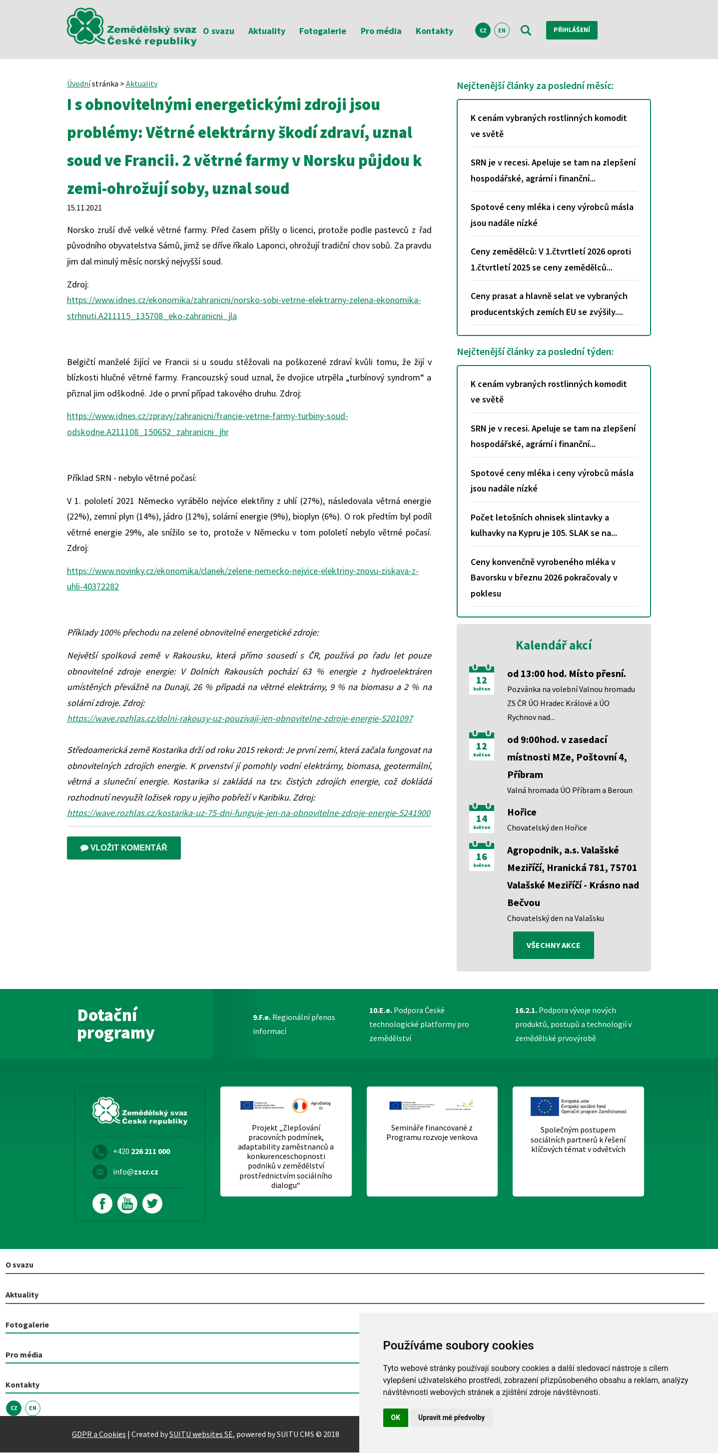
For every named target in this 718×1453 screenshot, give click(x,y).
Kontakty (434, 30)
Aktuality (266, 30)
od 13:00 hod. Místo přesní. (566, 673)
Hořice (522, 812)
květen (481, 689)
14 (481, 818)
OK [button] (396, 1418)
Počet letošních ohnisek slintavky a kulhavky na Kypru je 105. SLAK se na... (544, 525)
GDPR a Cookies (99, 1435)
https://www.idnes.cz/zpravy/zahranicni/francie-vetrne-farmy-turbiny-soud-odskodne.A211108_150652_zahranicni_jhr (207, 424)
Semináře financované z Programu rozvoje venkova (432, 1133)
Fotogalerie (322, 30)
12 (481, 680)
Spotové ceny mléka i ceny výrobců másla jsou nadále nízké (552, 214)
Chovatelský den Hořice (547, 827)
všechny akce (554, 945)
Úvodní (78, 83)
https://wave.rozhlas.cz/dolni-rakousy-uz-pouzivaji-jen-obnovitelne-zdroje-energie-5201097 (240, 718)
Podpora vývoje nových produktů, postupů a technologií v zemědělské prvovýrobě (573, 1025)
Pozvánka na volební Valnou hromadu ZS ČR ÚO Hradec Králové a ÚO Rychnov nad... (571, 703)
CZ (483, 30)
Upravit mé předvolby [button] (451, 1418)
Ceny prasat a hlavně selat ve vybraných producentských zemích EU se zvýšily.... (549, 304)
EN (502, 30)
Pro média (381, 30)
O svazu (218, 30)
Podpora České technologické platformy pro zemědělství (419, 1025)
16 (481, 856)
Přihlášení (576, 30)
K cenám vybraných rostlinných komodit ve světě (549, 126)
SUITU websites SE (201, 1435)
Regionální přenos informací (294, 1024)
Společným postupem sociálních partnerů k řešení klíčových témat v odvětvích (578, 1140)
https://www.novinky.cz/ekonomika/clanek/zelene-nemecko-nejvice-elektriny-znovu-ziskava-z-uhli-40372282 (243, 578)
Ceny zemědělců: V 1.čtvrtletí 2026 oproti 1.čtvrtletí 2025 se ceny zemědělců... (551, 259)
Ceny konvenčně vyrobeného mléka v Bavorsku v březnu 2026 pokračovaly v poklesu (544, 577)
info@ (135, 1172)
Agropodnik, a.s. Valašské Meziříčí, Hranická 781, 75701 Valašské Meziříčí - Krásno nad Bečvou (573, 876)
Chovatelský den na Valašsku (555, 918)
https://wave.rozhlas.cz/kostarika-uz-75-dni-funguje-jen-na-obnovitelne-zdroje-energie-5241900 (248, 812)
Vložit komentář (123, 848)
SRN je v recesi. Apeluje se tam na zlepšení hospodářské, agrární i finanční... (553, 170)
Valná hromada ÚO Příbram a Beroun (570, 790)
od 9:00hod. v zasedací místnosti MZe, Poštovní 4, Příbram (567, 756)
